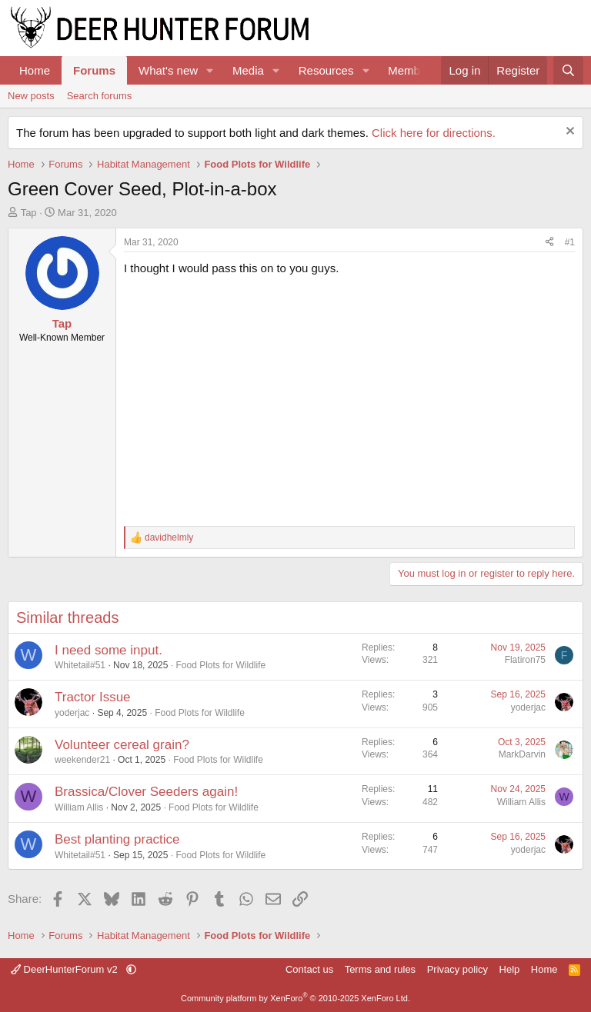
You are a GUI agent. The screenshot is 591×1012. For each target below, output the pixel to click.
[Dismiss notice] (568, 133)
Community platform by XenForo (295, 998)
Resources (326, 70)
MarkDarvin (522, 754)
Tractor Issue (93, 697)
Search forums (99, 96)
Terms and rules (380, 969)
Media (248, 70)
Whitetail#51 (80, 665)
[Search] (568, 70)
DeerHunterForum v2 (65, 969)
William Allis (79, 807)
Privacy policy (457, 969)
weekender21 (82, 759)
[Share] (549, 242)
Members (412, 70)
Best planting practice (117, 839)
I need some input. (108, 650)
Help (509, 969)
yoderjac (72, 712)
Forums (94, 70)
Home (34, 70)
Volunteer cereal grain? (122, 744)
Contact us (309, 969)
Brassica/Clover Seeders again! (146, 791)
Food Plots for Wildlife (220, 665)
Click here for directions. (434, 132)
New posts (31, 96)
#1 (570, 242)
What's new (168, 70)
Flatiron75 (525, 659)
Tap (29, 212)
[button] (210, 70)
